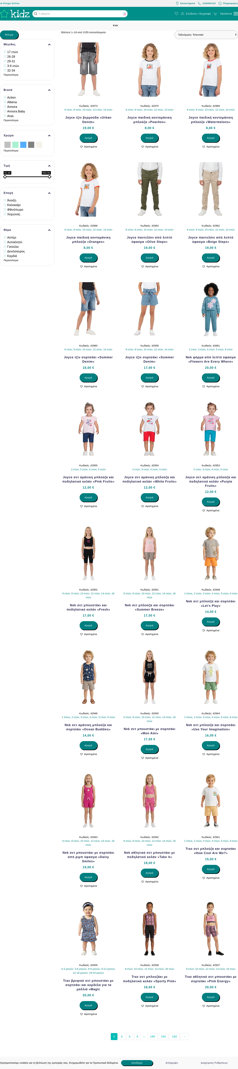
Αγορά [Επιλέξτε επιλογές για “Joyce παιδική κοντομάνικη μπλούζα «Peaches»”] (149, 138)
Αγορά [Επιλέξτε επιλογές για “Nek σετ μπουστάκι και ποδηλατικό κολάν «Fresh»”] (88, 625)
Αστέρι (11, 237)
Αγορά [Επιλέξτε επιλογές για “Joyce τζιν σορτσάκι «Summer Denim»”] (88, 377)
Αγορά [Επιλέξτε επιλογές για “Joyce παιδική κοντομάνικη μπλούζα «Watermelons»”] (211, 138)
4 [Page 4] (137, 1036)
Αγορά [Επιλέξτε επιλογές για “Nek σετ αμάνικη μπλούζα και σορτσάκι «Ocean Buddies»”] (88, 745)
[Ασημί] (7, 144)
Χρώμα (27, 135)
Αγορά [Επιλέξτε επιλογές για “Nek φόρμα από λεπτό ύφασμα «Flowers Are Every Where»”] (211, 377)
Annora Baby (16, 111)
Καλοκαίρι (14, 205)
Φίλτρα (9, 34)
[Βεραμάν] (15, 144)
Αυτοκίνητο (14, 242)
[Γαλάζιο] (23, 144)
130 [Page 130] (152, 1036)
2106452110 (207, 3)
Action (11, 97)
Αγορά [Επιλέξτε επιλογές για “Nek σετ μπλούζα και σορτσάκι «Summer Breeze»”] (149, 625)
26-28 (11, 56)
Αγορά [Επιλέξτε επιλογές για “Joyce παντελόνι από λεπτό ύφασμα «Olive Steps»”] (149, 257)
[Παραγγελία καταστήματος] (206, 34)
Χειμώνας (13, 214)
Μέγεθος (27, 44)
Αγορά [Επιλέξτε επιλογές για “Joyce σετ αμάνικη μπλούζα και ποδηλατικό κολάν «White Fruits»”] (149, 497)
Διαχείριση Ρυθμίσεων (214, 1062)
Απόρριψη (172, 1062)
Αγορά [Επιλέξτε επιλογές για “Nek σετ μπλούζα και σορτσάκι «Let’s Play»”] (211, 621)
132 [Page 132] (174, 1036)
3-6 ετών (13, 66)
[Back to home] (15, 14)
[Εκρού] (39, 144)
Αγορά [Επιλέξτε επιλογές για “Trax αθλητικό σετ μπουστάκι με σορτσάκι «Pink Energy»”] (211, 997)
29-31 (11, 61)
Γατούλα (12, 246)
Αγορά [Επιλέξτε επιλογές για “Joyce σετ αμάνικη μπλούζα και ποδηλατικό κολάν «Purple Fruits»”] (211, 501)
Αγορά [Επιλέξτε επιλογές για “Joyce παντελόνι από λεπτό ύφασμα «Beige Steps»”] (211, 257)
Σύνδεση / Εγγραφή (196, 13)
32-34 (11, 70)
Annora (12, 106)
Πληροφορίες (228, 3)
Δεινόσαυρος (16, 251)
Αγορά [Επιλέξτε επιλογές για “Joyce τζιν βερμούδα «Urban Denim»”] (88, 138)
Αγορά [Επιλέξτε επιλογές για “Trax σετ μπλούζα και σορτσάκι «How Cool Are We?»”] (211, 869)
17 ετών (12, 52)
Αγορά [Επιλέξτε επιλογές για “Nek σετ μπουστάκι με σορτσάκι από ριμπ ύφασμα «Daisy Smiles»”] (88, 877)
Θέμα (27, 230)
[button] (35, 13)
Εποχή (27, 193)
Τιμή (27, 166)
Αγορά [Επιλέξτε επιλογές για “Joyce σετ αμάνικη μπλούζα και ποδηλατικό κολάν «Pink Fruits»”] (88, 497)
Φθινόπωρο (15, 209)
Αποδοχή (136, 1062)
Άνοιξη (11, 200)
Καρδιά (12, 256)
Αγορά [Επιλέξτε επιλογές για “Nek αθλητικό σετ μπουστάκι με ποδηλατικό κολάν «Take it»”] (149, 873)
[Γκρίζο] (31, 144)
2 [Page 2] (122, 1036)
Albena (12, 102)
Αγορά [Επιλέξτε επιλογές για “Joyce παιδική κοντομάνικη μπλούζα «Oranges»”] (88, 257)
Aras (10, 116)
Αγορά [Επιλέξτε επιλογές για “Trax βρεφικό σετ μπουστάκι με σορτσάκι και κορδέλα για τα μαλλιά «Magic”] (88, 1005)
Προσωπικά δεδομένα (105, 1062)
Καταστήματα (185, 3)
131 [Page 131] (163, 1036)
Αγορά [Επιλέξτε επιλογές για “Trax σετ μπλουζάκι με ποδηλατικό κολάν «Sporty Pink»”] (149, 997)
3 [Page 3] (129, 1036)
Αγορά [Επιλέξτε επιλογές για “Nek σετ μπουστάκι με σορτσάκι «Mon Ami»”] (149, 749)
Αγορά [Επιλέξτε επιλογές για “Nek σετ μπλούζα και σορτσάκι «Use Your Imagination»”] (211, 745)
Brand (27, 90)
